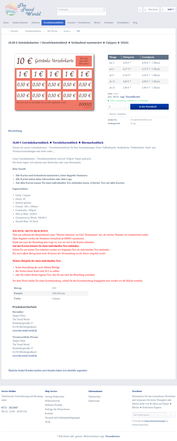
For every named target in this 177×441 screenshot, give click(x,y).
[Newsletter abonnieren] (171, 415)
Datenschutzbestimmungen (154, 421)
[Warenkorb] (168, 9)
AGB (47, 422)
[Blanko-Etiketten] (20, 22)
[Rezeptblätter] (123, 22)
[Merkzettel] (140, 9)
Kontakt (49, 413)
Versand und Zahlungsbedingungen (62, 417)
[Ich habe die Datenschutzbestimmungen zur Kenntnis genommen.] (133, 421)
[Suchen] (104, 9)
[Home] (6, 22)
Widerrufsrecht (52, 400)
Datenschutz (94, 396)
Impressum (94, 400)
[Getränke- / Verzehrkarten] (78, 22)
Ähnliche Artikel (16, 370)
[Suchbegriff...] (81, 9)
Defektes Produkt (53, 405)
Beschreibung (15, 130)
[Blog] (135, 22)
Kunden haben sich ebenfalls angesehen (67, 370)
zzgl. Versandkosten (130, 96)
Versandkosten (112, 436)
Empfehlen (121, 114)
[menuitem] (81, 11)
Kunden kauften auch (36, 370)
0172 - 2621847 (9, 407)
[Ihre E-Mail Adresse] (149, 415)
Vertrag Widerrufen (54, 396)
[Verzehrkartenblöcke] (53, 22)
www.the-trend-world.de (24, 330)
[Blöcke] (97, 22)
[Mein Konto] (151, 9)
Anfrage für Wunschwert (57, 409)
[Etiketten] (35, 22)
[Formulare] (108, 22)
